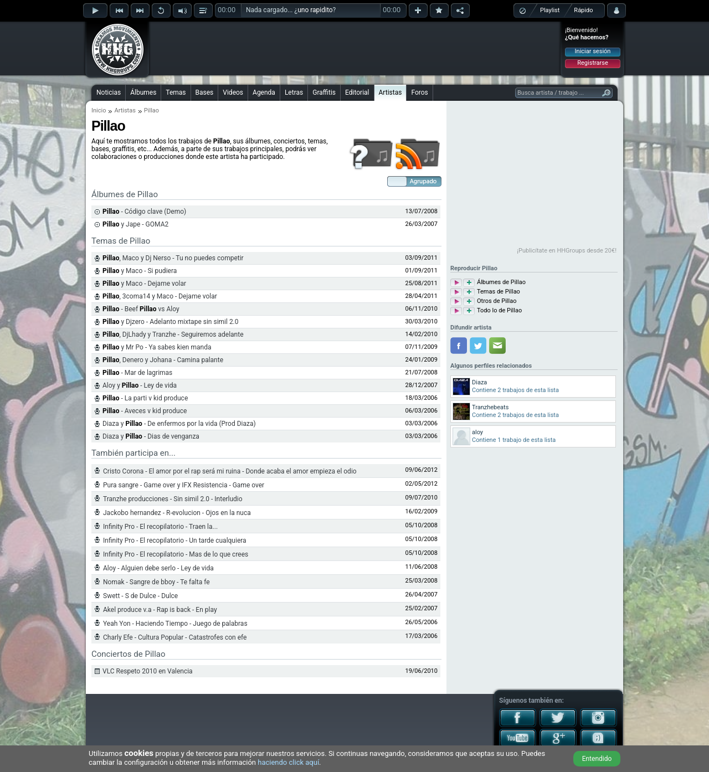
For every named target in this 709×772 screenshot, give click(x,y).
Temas (176, 92)
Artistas (390, 92)
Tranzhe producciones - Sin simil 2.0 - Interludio (173, 499)
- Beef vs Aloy (140, 309)
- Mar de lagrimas (137, 373)
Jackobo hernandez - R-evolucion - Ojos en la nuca (177, 513)
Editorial (357, 92)
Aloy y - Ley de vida (139, 385)
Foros (419, 92)
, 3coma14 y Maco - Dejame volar (159, 296)
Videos (233, 92)
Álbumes (143, 92)
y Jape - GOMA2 (135, 224)
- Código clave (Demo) (144, 211)
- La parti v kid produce (145, 398)
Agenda (264, 92)
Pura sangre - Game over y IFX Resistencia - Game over (183, 485)
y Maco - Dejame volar (144, 283)
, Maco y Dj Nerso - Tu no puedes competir (173, 258)
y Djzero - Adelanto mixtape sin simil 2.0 (170, 322)
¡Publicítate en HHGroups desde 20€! (566, 250)
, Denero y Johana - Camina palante (162, 360)
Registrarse (592, 62)
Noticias (108, 92)
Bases (205, 92)
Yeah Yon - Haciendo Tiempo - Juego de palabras (175, 623)
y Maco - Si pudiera (139, 271)
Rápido (583, 10)
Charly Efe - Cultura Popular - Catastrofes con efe (174, 637)
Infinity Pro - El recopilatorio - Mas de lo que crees (175, 554)
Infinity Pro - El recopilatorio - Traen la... (160, 527)
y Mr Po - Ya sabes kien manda (156, 347)
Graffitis (324, 92)
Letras (294, 92)
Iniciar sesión (593, 51)
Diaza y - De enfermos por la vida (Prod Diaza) (179, 424)
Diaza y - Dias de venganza (150, 436)
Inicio (98, 110)
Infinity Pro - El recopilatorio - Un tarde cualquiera (174, 540)
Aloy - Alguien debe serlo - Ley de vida (158, 568)
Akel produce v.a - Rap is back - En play (160, 610)
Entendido (597, 759)
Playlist (549, 10)
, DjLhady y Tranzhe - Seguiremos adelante (173, 334)
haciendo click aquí (288, 762)
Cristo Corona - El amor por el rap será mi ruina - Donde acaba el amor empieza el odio (230, 471)
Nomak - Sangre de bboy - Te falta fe (156, 582)
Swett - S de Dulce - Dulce (140, 596)
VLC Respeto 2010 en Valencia (147, 671)
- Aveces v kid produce (144, 411)
